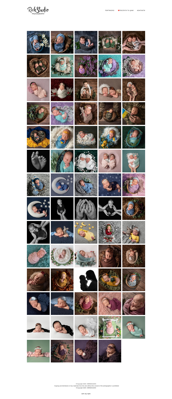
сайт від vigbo (86, 393)
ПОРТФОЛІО (109, 10)
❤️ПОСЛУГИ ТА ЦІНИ (126, 10)
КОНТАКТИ (141, 10)
